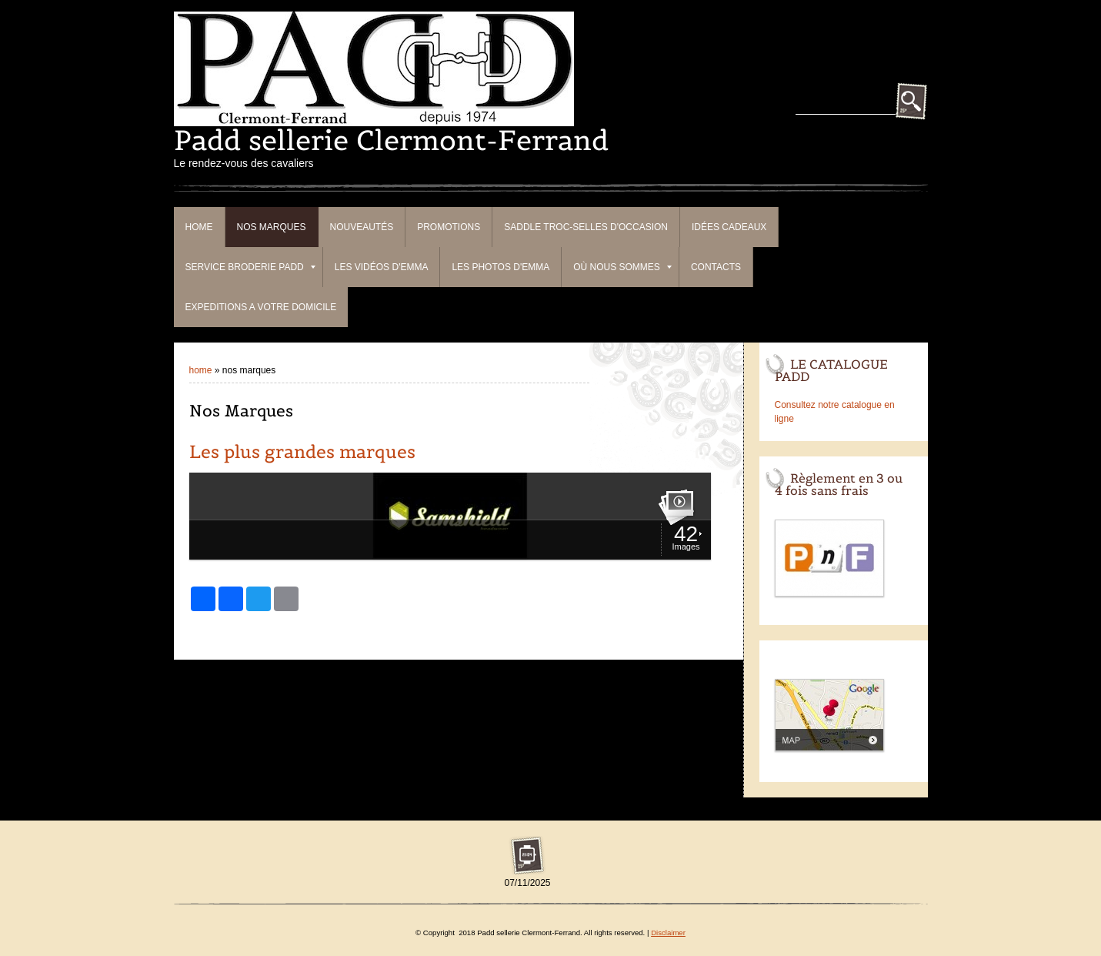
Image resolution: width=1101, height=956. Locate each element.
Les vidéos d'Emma (382, 267)
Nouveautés (362, 227)
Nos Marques (271, 227)
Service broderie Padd (250, 267)
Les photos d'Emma (500, 267)
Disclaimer (668, 932)
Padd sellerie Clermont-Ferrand (391, 140)
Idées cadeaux (729, 227)
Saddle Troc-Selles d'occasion (586, 227)
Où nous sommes (622, 267)
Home (199, 227)
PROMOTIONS (448, 227)
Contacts (716, 267)
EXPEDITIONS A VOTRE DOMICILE (261, 307)
